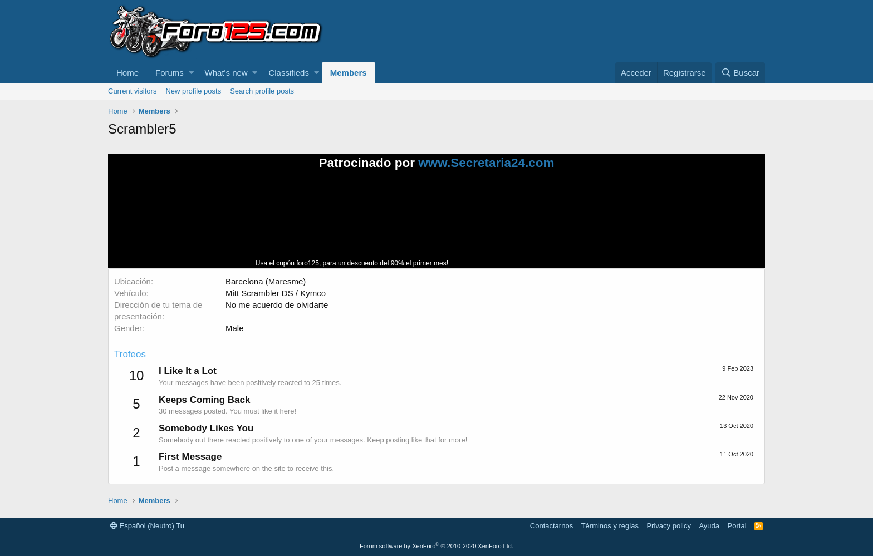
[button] (191, 72)
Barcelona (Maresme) (265, 281)
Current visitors (132, 91)
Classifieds (288, 72)
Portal (737, 525)
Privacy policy (668, 525)
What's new (226, 72)
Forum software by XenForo (436, 546)
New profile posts (193, 91)
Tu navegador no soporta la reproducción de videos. (533, 223)
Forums (169, 72)
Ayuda (709, 525)
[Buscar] (740, 72)
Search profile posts (262, 91)
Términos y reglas (610, 525)
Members (348, 72)
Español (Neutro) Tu (147, 525)
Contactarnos (551, 525)
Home (127, 72)
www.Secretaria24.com (486, 163)
